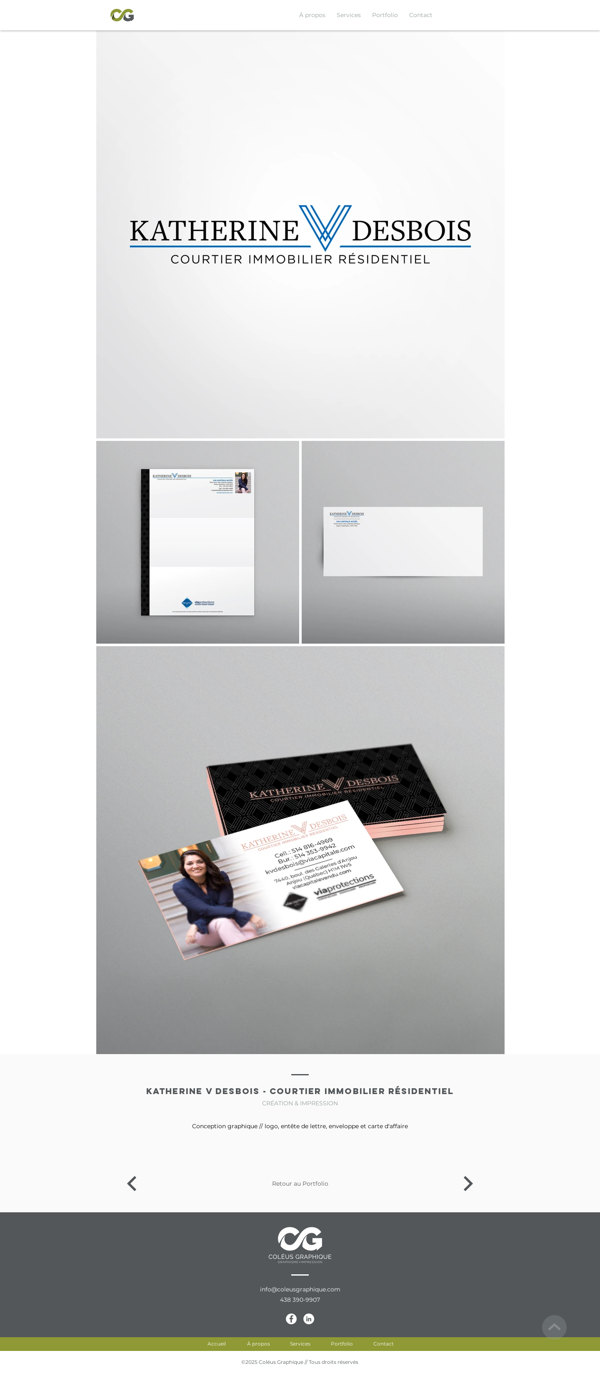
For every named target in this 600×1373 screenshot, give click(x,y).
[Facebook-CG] (291, 1318)
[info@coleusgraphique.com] (300, 1289)
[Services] (300, 1343)
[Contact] (383, 1343)
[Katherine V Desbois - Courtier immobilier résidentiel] (131, 1183)
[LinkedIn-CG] (308, 1318)
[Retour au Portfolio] (300, 1183)
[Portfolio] (341, 1343)
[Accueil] (217, 1343)
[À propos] (258, 1343)
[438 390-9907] (300, 1300)
